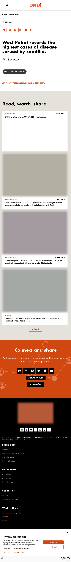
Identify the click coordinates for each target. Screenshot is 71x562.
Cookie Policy (19, 552)
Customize (6, 552)
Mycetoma (6, 83)
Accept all (53, 542)
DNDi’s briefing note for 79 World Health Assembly (26, 117)
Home (4, 15)
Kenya (42, 83)
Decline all (53, 547)
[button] (4, 30)
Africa (36, 83)
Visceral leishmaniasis (22, 83)
